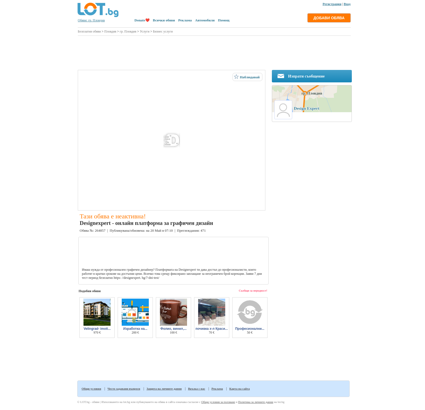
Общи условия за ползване (218, 401)
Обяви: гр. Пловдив (91, 20)
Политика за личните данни (255, 401)
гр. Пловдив (128, 31)
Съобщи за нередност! (253, 290)
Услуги (145, 31)
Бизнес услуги (163, 31)
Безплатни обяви (89, 31)
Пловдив (110, 31)
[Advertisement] (214, 52)
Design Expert (306, 108)
